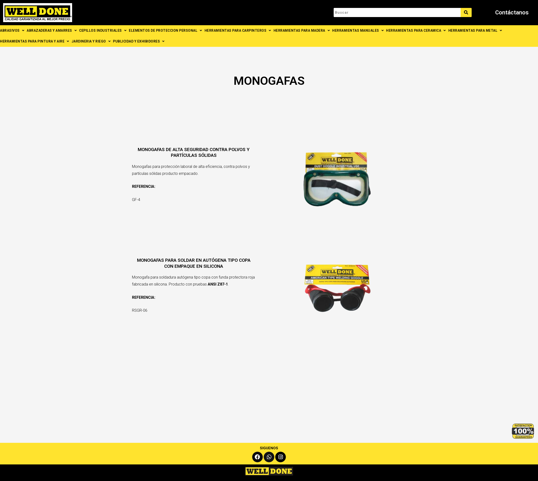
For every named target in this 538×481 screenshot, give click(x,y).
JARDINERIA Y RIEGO (91, 41)
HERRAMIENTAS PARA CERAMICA (416, 30)
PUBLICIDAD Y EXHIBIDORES (139, 41)
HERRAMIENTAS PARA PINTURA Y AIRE (34, 41)
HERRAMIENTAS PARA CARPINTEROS (238, 30)
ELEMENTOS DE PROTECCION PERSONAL (165, 30)
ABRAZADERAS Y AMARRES (52, 30)
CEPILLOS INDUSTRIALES (102, 30)
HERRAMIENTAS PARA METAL (475, 30)
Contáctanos (512, 12)
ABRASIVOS (12, 30)
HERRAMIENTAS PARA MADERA (302, 30)
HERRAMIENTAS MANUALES (358, 30)
